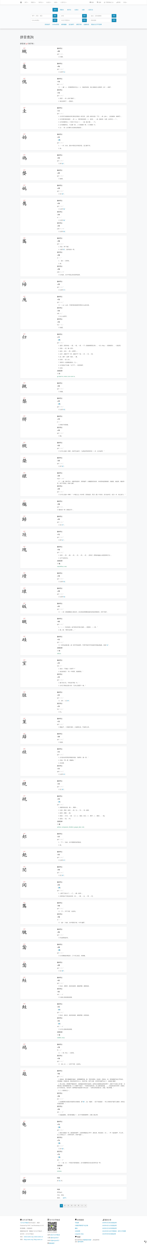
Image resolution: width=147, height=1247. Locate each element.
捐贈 (99, 2)
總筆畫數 (64, 24)
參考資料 (80, 1241)
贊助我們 (51, 1243)
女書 (56, 2)
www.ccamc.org (28, 1236)
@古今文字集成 (55, 1235)
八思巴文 (63, 2)
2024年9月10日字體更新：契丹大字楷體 (114, 1231)
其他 (125, 2)
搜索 (55, 15)
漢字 (26, 2)
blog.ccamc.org (28, 1239)
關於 (92, 2)
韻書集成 (86, 24)
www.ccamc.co (38, 1236)
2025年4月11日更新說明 (109, 1225)
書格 (76, 1228)
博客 (118, 2)
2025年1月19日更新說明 (109, 1228)
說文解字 (71, 24)
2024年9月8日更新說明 (109, 1234)
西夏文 (33, 2)
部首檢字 (47, 24)
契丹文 (41, 2)
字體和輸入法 (108, 2)
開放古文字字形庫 (96, 24)
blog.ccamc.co (38, 1239)
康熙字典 (79, 24)
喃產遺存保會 (87, 1240)
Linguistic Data (79, 1234)
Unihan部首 (55, 24)
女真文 (48, 2)
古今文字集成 (24, 1222)
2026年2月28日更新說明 (109, 1222)
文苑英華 (77, 1231)
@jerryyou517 (54, 1237)
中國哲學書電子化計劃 (81, 1225)
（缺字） (64, 1198)
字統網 (77, 1222)
